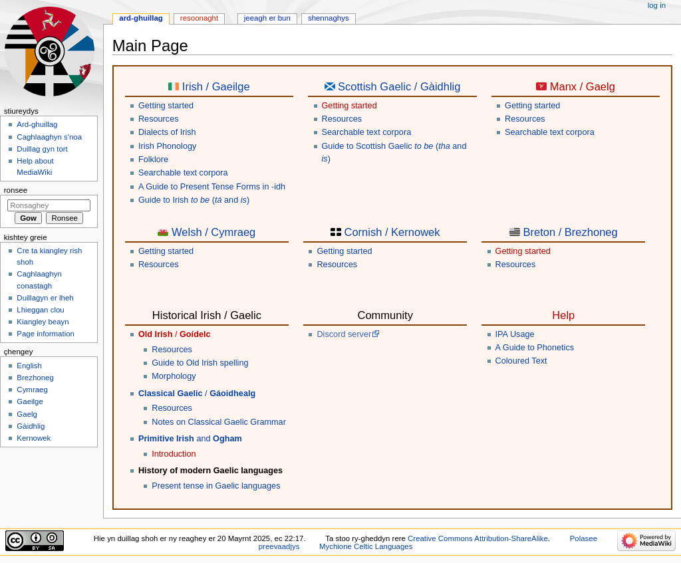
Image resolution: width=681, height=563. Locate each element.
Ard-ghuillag (141, 18)
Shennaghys (328, 18)
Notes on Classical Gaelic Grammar (219, 422)
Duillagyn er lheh (45, 298)
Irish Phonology (167, 146)
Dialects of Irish (167, 132)
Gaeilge (30, 401)
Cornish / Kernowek (392, 232)
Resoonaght (199, 18)
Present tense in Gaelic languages (216, 486)
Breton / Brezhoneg (570, 232)
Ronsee (15, 190)
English (29, 366)
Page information (45, 334)
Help (563, 315)
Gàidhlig (31, 426)
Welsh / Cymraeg (213, 232)
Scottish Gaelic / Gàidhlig (399, 86)
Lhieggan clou (40, 310)
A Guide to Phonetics (535, 347)
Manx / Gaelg (582, 86)
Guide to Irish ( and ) (193, 200)
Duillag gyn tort (42, 149)
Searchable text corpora (183, 172)
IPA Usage (515, 334)
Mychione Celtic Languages (365, 546)
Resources (158, 119)
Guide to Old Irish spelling (200, 363)
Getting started (166, 105)
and (190, 438)
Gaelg (27, 414)
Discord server (344, 334)
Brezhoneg (35, 378)
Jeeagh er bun (267, 18)
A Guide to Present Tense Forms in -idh (211, 186)
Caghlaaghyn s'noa (49, 137)
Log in (657, 5)
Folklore (153, 159)
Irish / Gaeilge (216, 86)
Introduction (174, 454)
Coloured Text (521, 361)
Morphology (174, 376)
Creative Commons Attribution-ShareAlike (478, 538)
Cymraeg (32, 390)
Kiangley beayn (42, 322)
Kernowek (34, 438)
